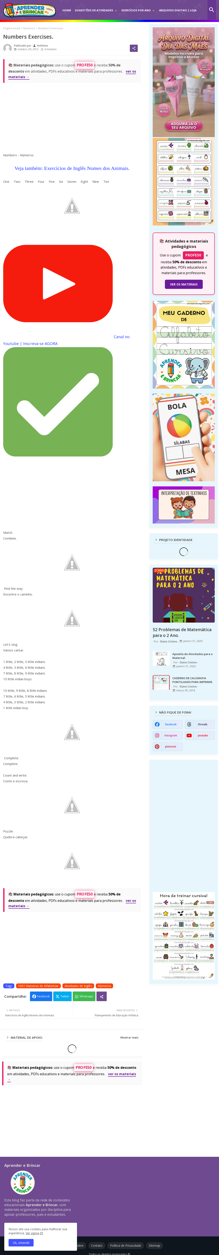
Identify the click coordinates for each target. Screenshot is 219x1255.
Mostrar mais (129, 1037)
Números (29, 28)
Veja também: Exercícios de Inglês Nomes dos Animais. (72, 168)
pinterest (170, 746)
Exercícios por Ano (136, 10)
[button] (211, 10)
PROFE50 (84, 64)
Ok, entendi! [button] (21, 1243)
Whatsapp (86, 996)
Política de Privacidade (125, 1245)
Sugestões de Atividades (94, 10)
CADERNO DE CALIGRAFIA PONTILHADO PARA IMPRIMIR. (192, 680)
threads (202, 724)
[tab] (67, 7)
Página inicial (11, 28)
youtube (203, 735)
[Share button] (101, 996)
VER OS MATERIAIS (184, 284)
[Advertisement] (72, 116)
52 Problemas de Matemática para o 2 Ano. (182, 632)
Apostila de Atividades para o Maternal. (192, 656)
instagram (170, 735)
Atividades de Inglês (78, 986)
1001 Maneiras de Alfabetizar (38, 986)
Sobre (79, 1245)
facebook (171, 724)
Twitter (65, 996)
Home (66, 10)
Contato (96, 1245)
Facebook (43, 996)
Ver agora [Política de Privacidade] (32, 1233)
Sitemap (154, 1245)
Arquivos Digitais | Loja (178, 10)
